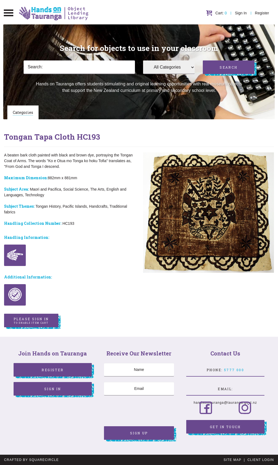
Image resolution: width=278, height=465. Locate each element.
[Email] (139, 389)
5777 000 (234, 370)
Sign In (241, 13)
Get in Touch (225, 427)
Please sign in (31, 321)
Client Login (260, 460)
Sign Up (139, 433)
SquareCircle (44, 460)
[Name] (139, 370)
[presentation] (145, 411)
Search (228, 67)
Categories (23, 112)
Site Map (232, 460)
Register (262, 13)
